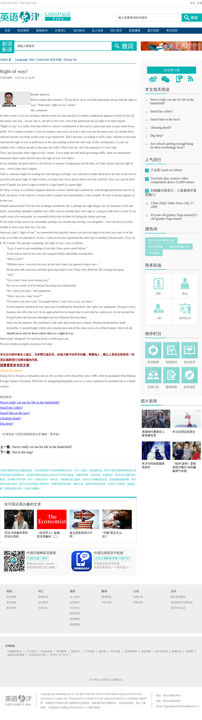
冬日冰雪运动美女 (183, 431)
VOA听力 (75, 607)
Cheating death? (10, 418)
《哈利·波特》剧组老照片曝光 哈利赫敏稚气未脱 (184, 467)
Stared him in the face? (15, 413)
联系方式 (106, 679)
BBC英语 (116, 30)
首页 (7, 30)
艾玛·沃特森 (155, 246)
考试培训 (172, 30)
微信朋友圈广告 (180, 246)
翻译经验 (171, 387)
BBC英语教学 (178, 596)
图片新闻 (153, 30)
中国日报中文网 (27, 3)
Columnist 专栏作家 (48, 59)
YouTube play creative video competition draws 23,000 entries (172, 180)
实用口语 (153, 387)
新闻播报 (134, 30)
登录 (192, 3)
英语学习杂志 (178, 607)
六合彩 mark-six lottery (166, 170)
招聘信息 (118, 679)
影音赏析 (189, 387)
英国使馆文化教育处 (182, 602)
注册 (199, 3)
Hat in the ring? (22, 452)
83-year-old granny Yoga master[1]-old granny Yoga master (174, 216)
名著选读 (11, 602)
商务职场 (153, 265)
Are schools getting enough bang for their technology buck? (171, 145)
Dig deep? (6, 423)
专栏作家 (106, 602)
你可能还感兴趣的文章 (22, 504)
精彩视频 (75, 624)
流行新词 (79, 30)
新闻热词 (42, 30)
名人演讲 (97, 30)
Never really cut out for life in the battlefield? (29, 402)
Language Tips (24, 59)
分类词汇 (60, 30)
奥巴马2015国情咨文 (161, 240)
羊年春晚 (154, 253)
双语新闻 (23, 30)
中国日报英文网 (8, 3)
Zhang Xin (70, 59)
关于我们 (94, 679)
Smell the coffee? (11, 407)
